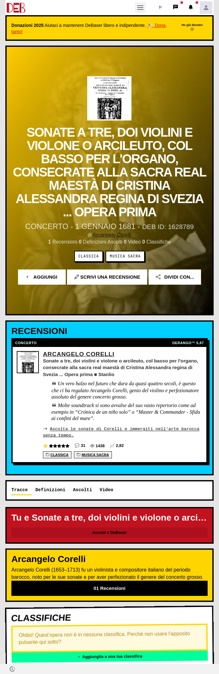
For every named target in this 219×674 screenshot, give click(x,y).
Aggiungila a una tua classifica (109, 656)
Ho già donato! (192, 27)
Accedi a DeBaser (109, 532)
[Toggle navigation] (140, 7)
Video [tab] (106, 489)
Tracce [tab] (19, 489)
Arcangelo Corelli (112, 235)
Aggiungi (42, 277)
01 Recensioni (109, 588)
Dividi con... (175, 277)
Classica (88, 256)
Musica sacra (125, 256)
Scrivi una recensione (107, 277)
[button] (160, 7)
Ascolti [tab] (82, 489)
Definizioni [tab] (50, 489)
